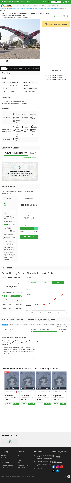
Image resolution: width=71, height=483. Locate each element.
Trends (37, 68)
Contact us (4, 458)
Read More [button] (33, 359)
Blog (19, 455)
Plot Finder (15, 1)
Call (15, 404)
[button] (13, 212)
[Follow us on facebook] (54, 468)
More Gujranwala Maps (30, 157)
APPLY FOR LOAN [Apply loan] (29, 237)
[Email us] (43, 469)
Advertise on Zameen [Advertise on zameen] (7, 465)
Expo (19, 462)
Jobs (2, 460)
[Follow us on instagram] (58, 468)
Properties (7, 1)
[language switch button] (63, 2)
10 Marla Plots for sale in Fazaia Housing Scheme (56, 79)
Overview (3, 68)
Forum (19, 460)
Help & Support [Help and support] (5, 462)
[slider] (8, 224)
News (19, 458)
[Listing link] (11, 389)
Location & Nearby (12, 68)
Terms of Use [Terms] (4, 467)
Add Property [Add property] (21, 467)
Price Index (31, 68)
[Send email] (8, 404)
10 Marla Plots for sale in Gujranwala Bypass (56, 77)
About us (3, 455)
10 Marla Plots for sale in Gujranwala (54, 75)
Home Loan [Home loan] (57, 16)
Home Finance (23, 68)
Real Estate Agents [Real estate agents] (23, 465)
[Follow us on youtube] (62, 468)
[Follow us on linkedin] (58, 472)
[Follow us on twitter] (54, 472)
